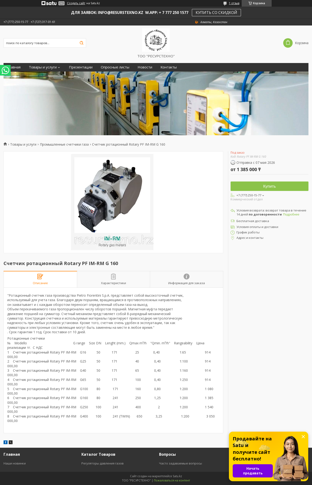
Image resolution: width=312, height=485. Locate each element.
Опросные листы (115, 67)
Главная (14, 67)
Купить (269, 186)
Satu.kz (177, 476)
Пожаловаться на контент (172, 480)
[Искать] (81, 43)
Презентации (81, 67)
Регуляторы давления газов (102, 463)
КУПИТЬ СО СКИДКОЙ (216, 12)
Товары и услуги (43, 67)
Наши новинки (15, 463)
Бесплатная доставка (252, 221)
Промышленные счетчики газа (64, 144)
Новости (145, 67)
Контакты (168, 67)
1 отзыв (234, 3)
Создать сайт (76, 3)
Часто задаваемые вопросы (180, 463)
